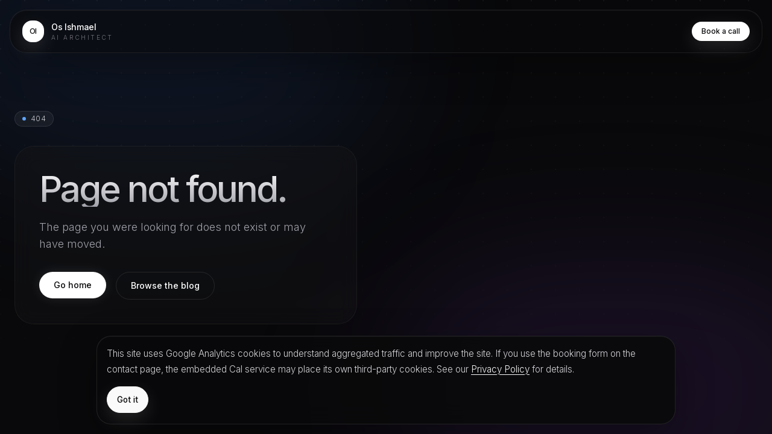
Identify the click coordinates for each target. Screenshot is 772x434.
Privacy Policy (500, 369)
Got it (127, 399)
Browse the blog (165, 285)
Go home (73, 285)
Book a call (720, 31)
